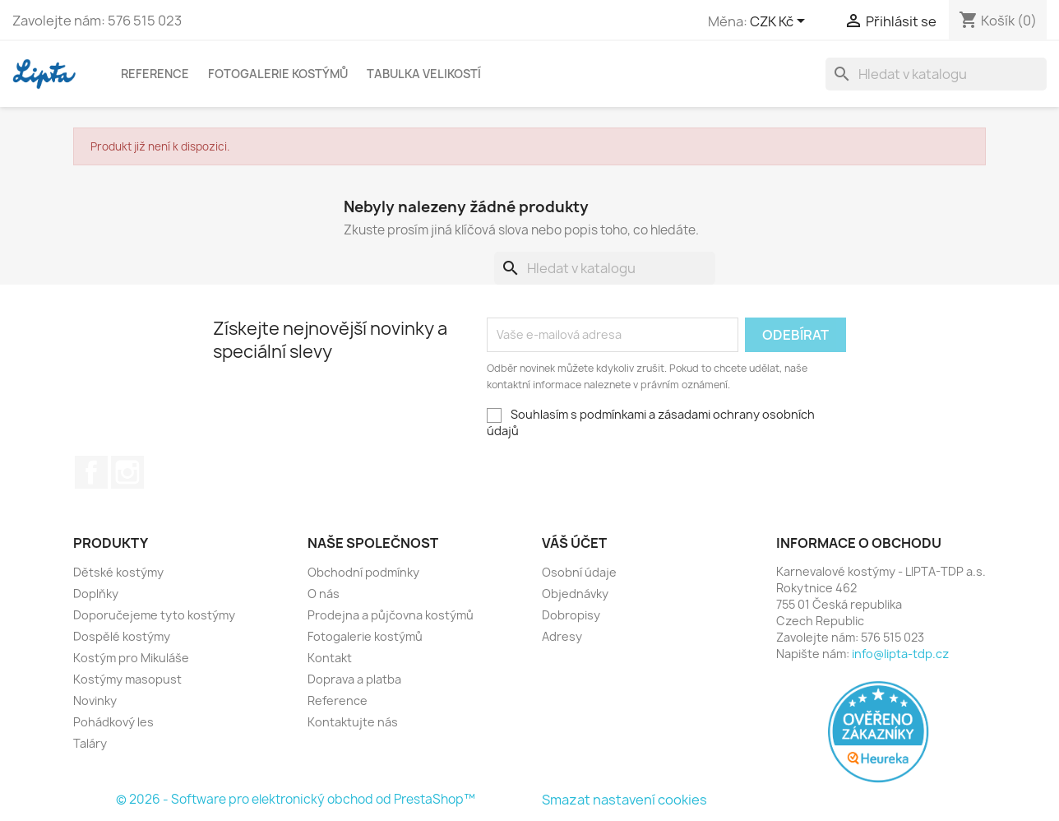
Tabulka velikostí (424, 73)
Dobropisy (571, 615)
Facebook (91, 472)
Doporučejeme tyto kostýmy (154, 615)
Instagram (127, 472)
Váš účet (574, 543)
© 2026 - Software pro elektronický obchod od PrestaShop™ (295, 799)
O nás (324, 593)
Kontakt (330, 658)
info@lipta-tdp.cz (900, 653)
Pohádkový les (113, 722)
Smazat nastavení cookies (624, 800)
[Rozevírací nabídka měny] (780, 22)
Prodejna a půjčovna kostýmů (391, 615)
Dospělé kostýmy (121, 636)
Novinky (95, 700)
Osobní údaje (579, 572)
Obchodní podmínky (363, 572)
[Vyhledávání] (936, 74)
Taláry (90, 743)
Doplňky (95, 593)
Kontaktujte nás (353, 722)
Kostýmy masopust (127, 679)
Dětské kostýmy (118, 572)
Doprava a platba (354, 679)
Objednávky (575, 593)
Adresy (562, 636)
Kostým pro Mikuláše (131, 658)
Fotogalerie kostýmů (278, 73)
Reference (155, 73)
